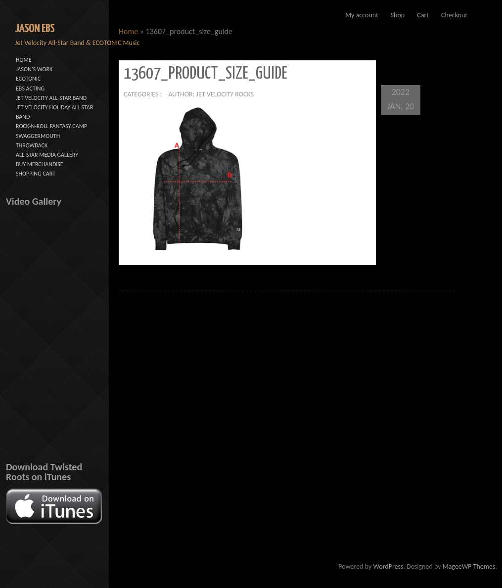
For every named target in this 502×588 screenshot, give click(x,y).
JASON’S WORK (34, 69)
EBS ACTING (30, 88)
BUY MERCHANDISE (39, 164)
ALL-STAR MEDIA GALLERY (47, 154)
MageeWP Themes (469, 566)
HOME (24, 59)
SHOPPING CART (35, 173)
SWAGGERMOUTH (38, 136)
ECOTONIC (28, 78)
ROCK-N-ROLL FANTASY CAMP (51, 126)
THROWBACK (31, 145)
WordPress (388, 566)
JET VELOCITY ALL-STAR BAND (51, 97)
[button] (198, 179)
